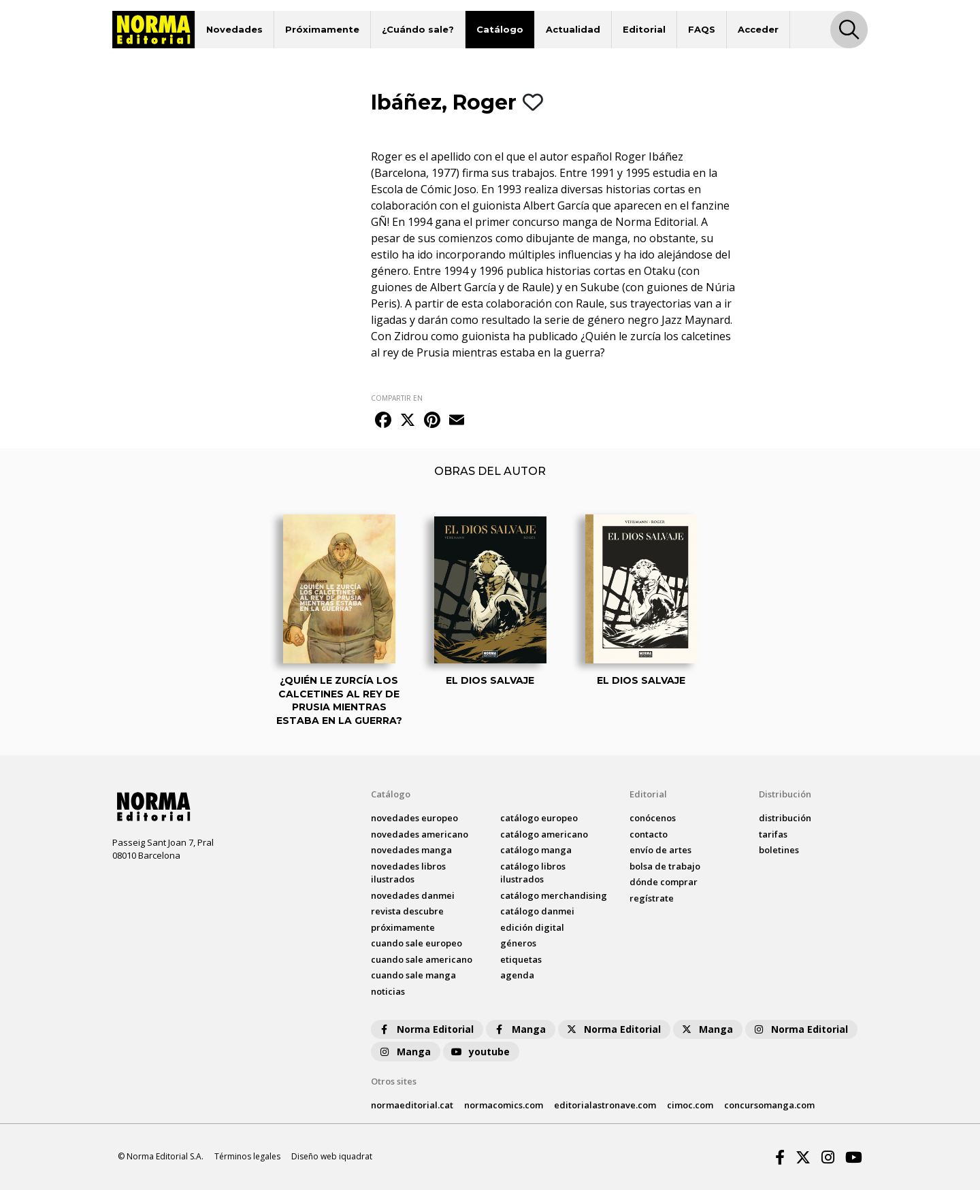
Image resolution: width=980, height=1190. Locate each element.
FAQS (701, 29)
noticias (388, 991)
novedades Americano (419, 834)
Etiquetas (521, 959)
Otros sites (393, 1081)
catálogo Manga (536, 850)
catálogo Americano (544, 834)
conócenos (653, 818)
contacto (649, 834)
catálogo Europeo (539, 818)
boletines (779, 850)
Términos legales (247, 1156)
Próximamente (322, 29)
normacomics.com (503, 1105)
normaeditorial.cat (412, 1105)
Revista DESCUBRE (407, 911)
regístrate (652, 898)
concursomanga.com (769, 1105)
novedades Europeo (414, 818)
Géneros (518, 943)
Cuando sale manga (413, 975)
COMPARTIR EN (397, 398)
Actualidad (573, 29)
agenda (517, 975)
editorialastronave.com (605, 1105)
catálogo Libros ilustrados (533, 873)
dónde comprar (664, 882)
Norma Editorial (426, 1029)
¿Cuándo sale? (418, 29)
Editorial (644, 29)
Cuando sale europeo (416, 943)
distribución (785, 818)
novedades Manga (411, 850)
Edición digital (532, 927)
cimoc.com (690, 1105)
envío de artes (660, 850)
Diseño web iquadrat (331, 1156)
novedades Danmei (413, 895)
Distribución (785, 794)
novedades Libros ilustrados (408, 873)
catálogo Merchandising (553, 895)
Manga (519, 1029)
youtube (480, 1051)
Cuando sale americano (421, 959)
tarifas (773, 834)
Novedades (234, 29)
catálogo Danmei (537, 911)
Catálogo (499, 29)
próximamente (403, 927)
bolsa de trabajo (665, 866)
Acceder (758, 29)
